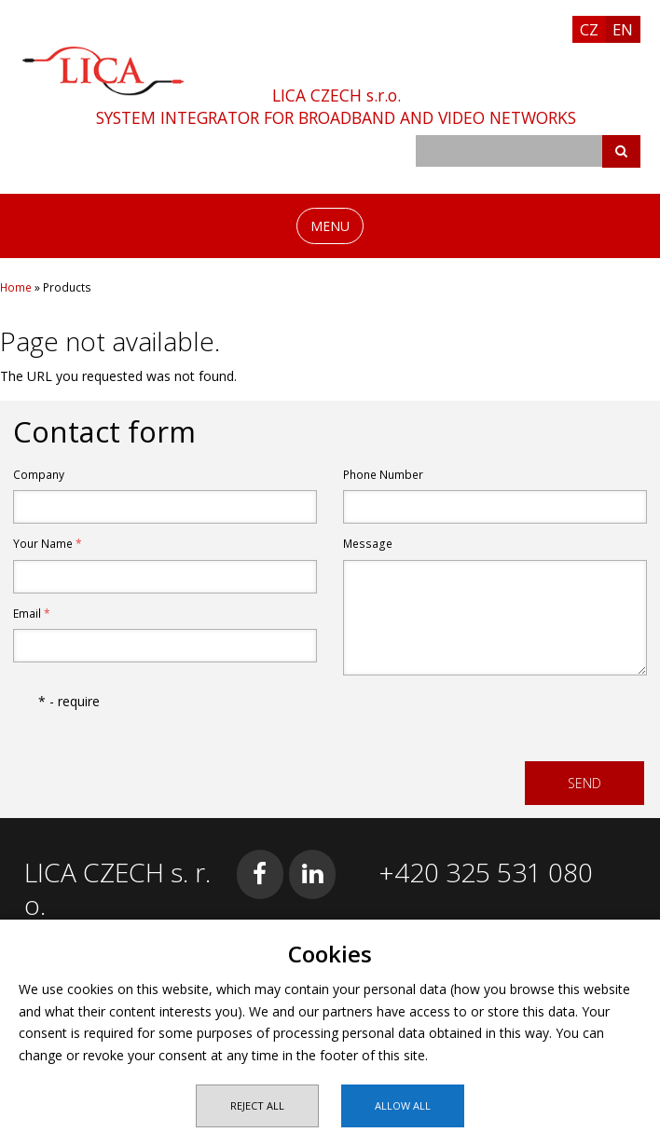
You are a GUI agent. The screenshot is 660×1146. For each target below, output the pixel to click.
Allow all (403, 1105)
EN (622, 29)
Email (31, 613)
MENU (330, 226)
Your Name (47, 544)
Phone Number (383, 475)
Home (16, 287)
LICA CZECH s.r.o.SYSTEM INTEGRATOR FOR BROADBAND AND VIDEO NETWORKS (336, 106)
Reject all (257, 1105)
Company (38, 475)
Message (367, 544)
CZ (589, 29)
